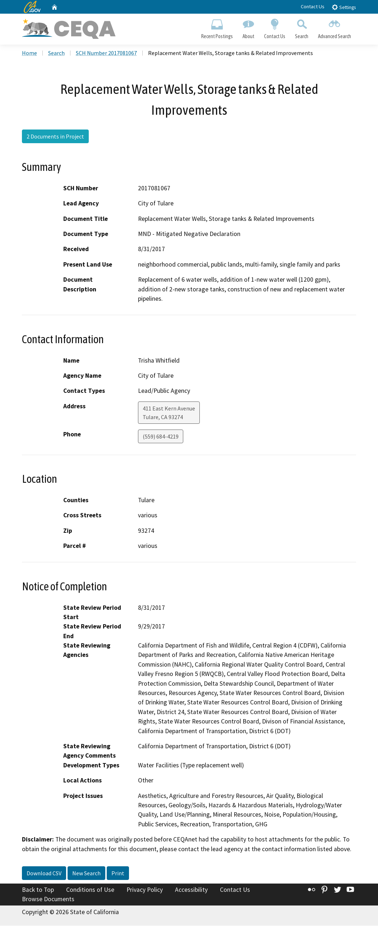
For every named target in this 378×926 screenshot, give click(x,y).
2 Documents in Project (55, 136)
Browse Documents (48, 899)
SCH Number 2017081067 (106, 53)
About (248, 27)
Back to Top (38, 890)
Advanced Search (335, 27)
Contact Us (312, 6)
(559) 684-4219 (161, 436)
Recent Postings (216, 27)
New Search (86, 873)
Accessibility (191, 890)
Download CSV (44, 873)
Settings (344, 7)
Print (117, 873)
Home (29, 53)
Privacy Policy (144, 890)
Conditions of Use (90, 890)
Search (302, 27)
